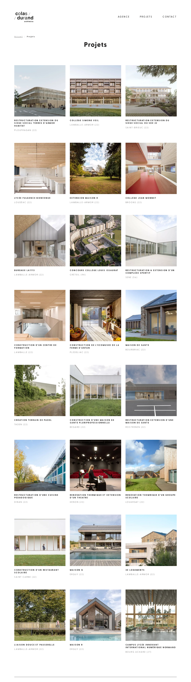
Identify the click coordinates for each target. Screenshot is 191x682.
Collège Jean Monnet (141, 198)
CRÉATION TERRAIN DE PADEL (33, 420)
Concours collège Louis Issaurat (94, 270)
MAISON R (76, 645)
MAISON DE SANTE (137, 345)
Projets (146, 17)
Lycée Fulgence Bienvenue (32, 198)
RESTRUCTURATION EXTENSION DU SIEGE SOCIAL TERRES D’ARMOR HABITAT (36, 123)
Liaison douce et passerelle (34, 645)
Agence (124, 17)
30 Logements (135, 570)
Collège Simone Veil (84, 121)
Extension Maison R (84, 198)
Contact (170, 17)
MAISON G (76, 570)
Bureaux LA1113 (24, 270)
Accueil (18, 37)
